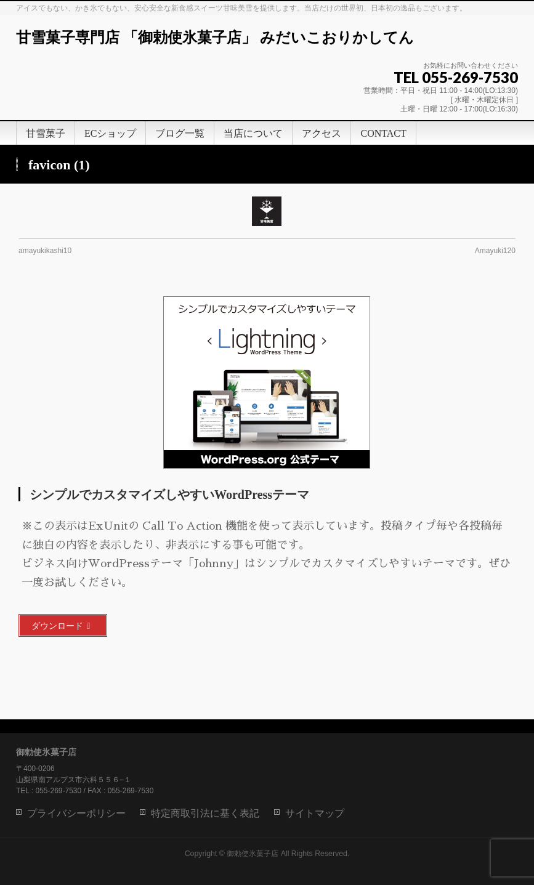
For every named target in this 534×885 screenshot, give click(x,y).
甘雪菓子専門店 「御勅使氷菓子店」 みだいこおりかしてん (215, 38)
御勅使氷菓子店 (252, 853)
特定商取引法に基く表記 (205, 813)
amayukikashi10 (44, 250)
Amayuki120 (495, 250)
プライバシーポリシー (76, 813)
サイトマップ (314, 813)
